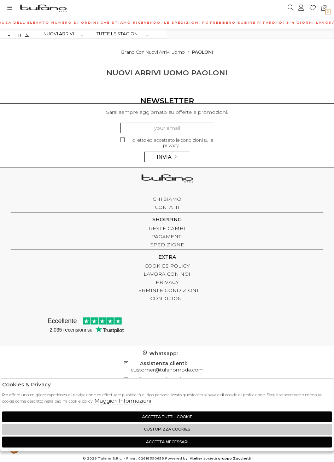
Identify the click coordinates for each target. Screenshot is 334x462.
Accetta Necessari (167, 441)
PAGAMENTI (167, 236)
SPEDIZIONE (167, 244)
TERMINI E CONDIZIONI (167, 290)
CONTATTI (167, 207)
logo (43, 8)
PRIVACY (167, 282)
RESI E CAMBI (167, 228)
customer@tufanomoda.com (167, 366)
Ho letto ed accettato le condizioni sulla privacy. (167, 143)
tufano (167, 179)
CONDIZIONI (167, 298)
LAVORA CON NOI (167, 274)
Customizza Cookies (167, 429)
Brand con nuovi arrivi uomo (153, 52)
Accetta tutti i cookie (167, 416)
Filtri (18, 35)
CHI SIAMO (167, 199)
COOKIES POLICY (167, 266)
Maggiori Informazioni (122, 400)
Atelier (196, 458)
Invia (167, 157)
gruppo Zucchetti (234, 458)
